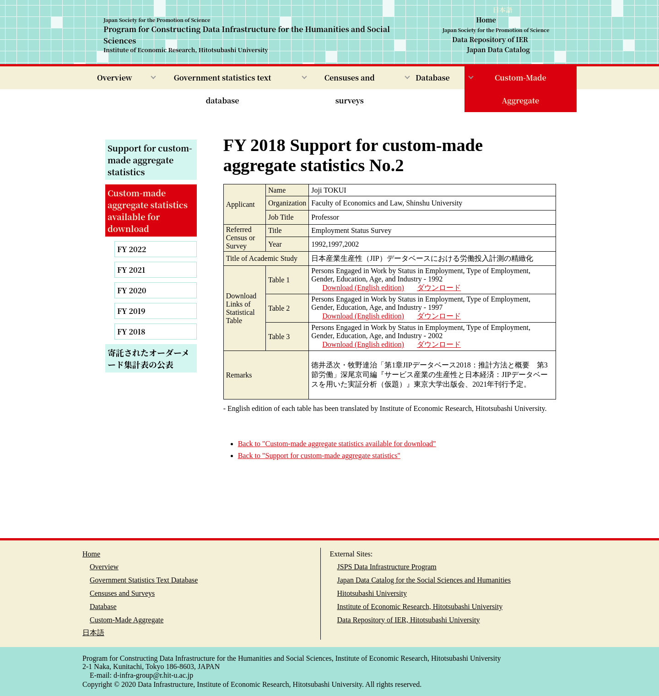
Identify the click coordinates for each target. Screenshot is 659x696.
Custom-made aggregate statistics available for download (148, 210)
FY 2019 (131, 311)
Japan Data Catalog (498, 49)
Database (433, 77)
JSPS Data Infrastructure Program (387, 567)
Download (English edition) (363, 287)
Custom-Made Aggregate (520, 89)
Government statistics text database (222, 89)
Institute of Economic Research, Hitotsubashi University (420, 606)
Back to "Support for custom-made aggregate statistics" (319, 455)
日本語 (502, 10)
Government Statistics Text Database (144, 580)
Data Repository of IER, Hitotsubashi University (408, 620)
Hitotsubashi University (372, 593)
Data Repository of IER (490, 39)
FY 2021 (131, 269)
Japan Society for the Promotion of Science (496, 29)
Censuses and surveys (349, 89)
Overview (114, 77)
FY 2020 (131, 290)
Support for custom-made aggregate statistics (150, 160)
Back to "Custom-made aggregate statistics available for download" (337, 444)
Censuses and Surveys (122, 593)
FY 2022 (131, 249)
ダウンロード (439, 287)
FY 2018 (131, 331)
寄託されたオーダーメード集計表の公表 (148, 358)
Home (486, 20)
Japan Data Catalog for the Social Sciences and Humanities (424, 580)
